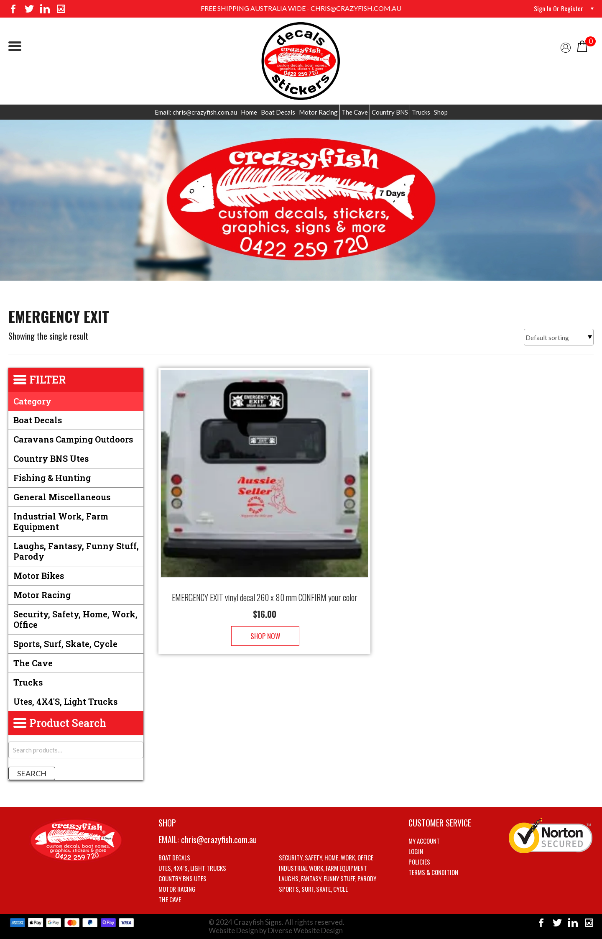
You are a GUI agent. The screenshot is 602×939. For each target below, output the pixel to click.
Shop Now (264, 627)
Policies (419, 861)
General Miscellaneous (61, 496)
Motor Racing (318, 112)
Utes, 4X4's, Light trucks (65, 701)
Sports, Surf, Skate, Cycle (65, 643)
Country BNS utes (51, 458)
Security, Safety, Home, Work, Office (75, 619)
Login (415, 851)
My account (424, 840)
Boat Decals (278, 112)
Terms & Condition (433, 872)
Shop (441, 112)
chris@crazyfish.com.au (219, 839)
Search (31, 773)
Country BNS (390, 112)
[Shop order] (559, 337)
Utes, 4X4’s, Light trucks (192, 868)
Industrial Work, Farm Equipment (60, 521)
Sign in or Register (558, 8)
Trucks (421, 112)
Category (32, 401)
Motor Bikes (38, 575)
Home (249, 112)
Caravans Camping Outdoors (73, 439)
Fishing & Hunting (52, 477)
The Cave (355, 112)
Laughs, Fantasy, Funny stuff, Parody (76, 551)
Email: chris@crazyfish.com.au (196, 112)
